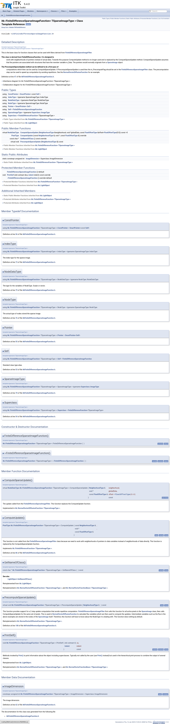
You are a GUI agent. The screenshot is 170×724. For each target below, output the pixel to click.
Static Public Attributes (132, 18)
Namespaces (42, 11)
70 (17, 393)
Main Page (7, 11)
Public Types (105, 18)
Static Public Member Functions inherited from (27, 196)
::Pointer (60, 335)
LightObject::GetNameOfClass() (20, 579)
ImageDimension (32, 159)
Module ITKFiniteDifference (17, 27)
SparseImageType (15, 112)
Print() (20, 656)
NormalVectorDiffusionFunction (75, 72)
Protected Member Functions (148, 18)
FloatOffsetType (91, 132)
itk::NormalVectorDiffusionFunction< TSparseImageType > (37, 508)
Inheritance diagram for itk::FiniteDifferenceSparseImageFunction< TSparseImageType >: (35, 81)
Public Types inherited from (33, 119)
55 (17, 342)
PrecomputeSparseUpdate (30, 142)
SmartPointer (25, 94)
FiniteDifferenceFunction (27, 116)
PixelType (15, 136)
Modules (30, 11)
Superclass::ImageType (41, 112)
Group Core (4, 27)
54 (17, 417)
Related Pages (18, 11)
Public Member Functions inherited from (38, 145)
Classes (54, 11)
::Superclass (61, 410)
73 (17, 262)
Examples (73, 11)
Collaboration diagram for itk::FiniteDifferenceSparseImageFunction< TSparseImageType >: (36, 85)
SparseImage (112, 62)
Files (63, 11)
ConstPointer (13, 94)
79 (17, 290)
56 (17, 234)
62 (17, 705)
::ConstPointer (62, 228)
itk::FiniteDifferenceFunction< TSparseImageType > (45, 119)
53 (17, 370)
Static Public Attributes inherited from (37, 162)
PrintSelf (10, 175)
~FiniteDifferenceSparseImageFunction (22, 178)
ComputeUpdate (26, 136)
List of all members (163, 18)
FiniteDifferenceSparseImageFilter (78, 53)
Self (37, 94)
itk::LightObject (31, 123)
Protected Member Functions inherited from (39, 182)
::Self (59, 359)
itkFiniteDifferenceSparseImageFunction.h (32, 34)
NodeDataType (13, 100)
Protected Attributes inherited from (36, 199)
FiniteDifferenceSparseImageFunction (18, 15)
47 (15, 77)
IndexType (12, 97)
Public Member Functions (117, 18)
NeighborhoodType (46, 132)
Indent (31, 175)
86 (17, 553)
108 (17, 626)
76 (17, 318)
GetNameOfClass (27, 139)
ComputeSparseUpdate (29, 132)
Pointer (11, 106)
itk (2, 15)
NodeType (12, 103)
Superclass (12, 116)
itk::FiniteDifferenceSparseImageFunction (23, 228)
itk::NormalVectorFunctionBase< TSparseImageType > (87, 588)
